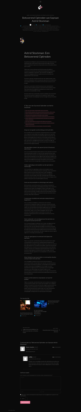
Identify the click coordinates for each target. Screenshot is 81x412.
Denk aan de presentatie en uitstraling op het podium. (36, 115)
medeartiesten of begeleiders (46, 28)
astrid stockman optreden (45, 26)
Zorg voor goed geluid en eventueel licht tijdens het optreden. (38, 121)
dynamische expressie (38, 27)
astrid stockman (34, 26)
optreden (55, 28)
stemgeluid (30, 30)
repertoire (25, 30)
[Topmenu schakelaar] (40, 1)
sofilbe (30, 357)
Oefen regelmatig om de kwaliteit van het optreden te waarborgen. (39, 113)
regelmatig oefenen (54, 29)
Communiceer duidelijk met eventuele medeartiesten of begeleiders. (40, 117)
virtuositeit (49, 30)
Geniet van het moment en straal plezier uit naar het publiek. (38, 126)
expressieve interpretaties (49, 27)
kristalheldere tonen (34, 28)
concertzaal (30, 27)
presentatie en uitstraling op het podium (39, 29)
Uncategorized (47, 25)
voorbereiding (45, 31)
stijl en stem (36, 30)
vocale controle (37, 31)
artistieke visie (26, 26)
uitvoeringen (43, 30)
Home (28, 15)
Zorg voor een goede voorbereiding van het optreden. (36, 110)
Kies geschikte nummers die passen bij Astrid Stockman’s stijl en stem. (40, 112)
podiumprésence (26, 29)
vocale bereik (55, 30)
